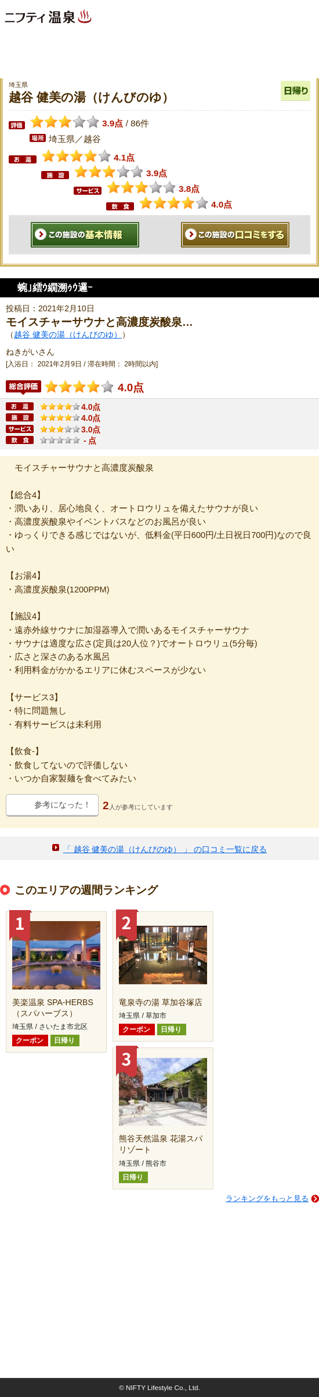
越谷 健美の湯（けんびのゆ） (68, 334)
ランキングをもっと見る (267, 1198)
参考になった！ (62, 804)
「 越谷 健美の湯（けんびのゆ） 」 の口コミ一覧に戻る (165, 849)
